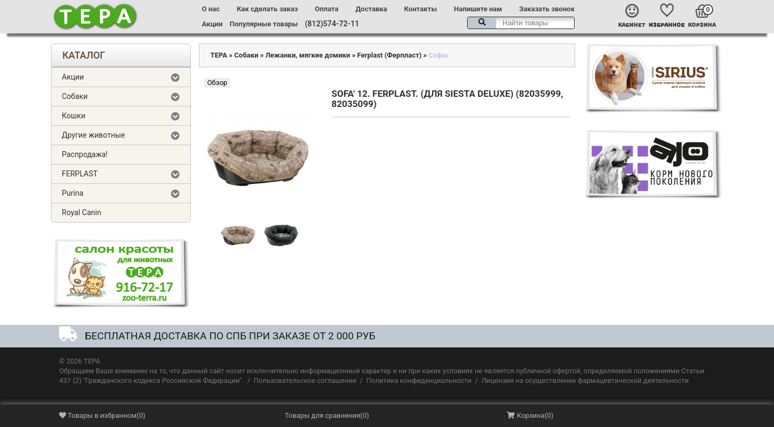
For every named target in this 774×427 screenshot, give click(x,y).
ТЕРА (218, 55)
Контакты (420, 9)
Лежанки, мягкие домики (308, 55)
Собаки (75, 96)
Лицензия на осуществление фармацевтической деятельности (585, 380)
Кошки (73, 115)
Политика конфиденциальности (418, 380)
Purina (72, 193)
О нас (211, 9)
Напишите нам (478, 9)
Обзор (217, 83)
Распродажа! (85, 154)
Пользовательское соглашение (305, 380)
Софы (438, 55)
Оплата (327, 9)
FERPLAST (80, 173)
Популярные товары (264, 24)
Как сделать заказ (267, 9)
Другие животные (93, 135)
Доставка (371, 9)
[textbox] (521, 23)
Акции (212, 24)
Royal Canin (81, 212)
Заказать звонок (547, 9)
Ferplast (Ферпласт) (389, 55)
